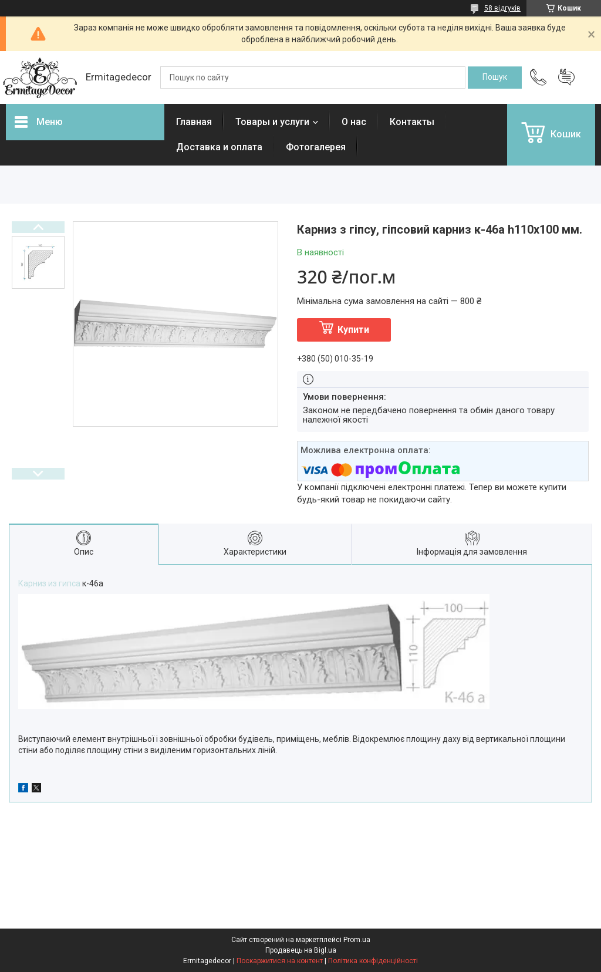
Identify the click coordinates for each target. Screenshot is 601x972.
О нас (354, 121)
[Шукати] (495, 77)
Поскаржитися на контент (280, 961)
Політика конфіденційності (373, 961)
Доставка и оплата (219, 147)
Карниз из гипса (49, 583)
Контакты (412, 121)
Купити (353, 329)
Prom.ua (356, 940)
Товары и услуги (272, 121)
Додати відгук (566, 77)
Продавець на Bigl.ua (300, 950)
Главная (194, 121)
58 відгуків (502, 8)
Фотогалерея (316, 147)
